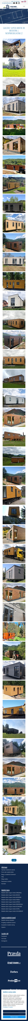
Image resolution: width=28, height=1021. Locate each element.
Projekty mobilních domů (8, 922)
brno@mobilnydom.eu (7, 3)
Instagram (4, 941)
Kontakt (3, 883)
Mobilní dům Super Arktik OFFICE (10, 902)
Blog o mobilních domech (8, 874)
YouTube (3, 938)
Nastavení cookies (6, 881)
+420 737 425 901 (15, 1)
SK (22, 1)
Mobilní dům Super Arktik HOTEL (10, 909)
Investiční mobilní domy (8, 925)
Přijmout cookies (14, 1017)
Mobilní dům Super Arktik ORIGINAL (11, 893)
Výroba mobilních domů (8, 870)
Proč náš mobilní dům (7, 872)
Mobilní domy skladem (7, 920)
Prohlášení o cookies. (8, 1007)
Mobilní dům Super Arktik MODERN (11, 897)
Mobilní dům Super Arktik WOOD (10, 895)
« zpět (14, 860)
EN (25, 1)
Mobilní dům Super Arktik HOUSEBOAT (12, 911)
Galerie (3, 927)
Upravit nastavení (14, 1011)
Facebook (4, 936)
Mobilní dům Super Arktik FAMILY (10, 899)
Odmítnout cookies (14, 1014)
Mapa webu (4, 879)
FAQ (2, 877)
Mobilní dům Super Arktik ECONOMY (11, 906)
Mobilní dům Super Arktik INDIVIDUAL (12, 904)
